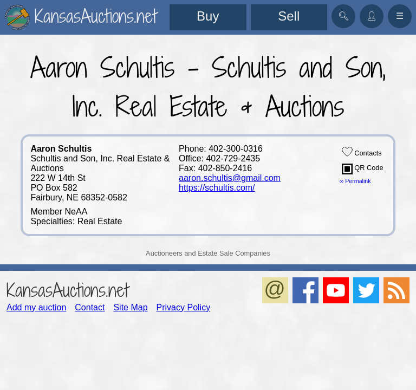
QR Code (363, 169)
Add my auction (36, 307)
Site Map (130, 307)
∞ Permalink (355, 181)
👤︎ (371, 16)
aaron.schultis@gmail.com (230, 178)
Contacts (362, 151)
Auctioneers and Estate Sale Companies (208, 253)
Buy (208, 16)
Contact (90, 307)
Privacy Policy (184, 307)
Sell (289, 16)
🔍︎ (343, 16)
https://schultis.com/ (217, 187)
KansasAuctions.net (67, 290)
